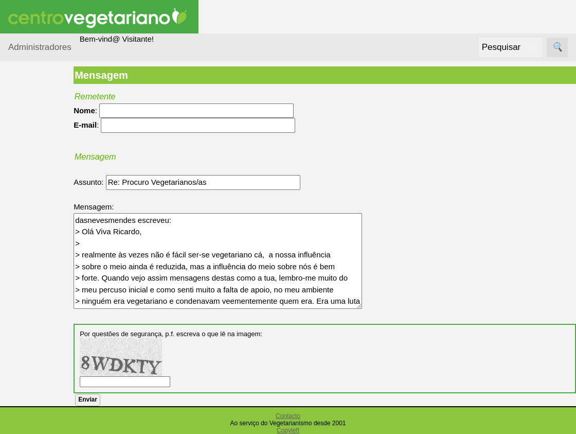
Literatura (49, 406)
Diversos (35, 219)
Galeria (45, 389)
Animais (34, 167)
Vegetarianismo (59, 294)
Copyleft (288, 430)
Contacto (288, 416)
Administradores (39, 47)
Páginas (22, 265)
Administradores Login (46, 82)
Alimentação (42, 128)
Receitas (48, 311)
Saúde (32, 238)
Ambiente (37, 148)
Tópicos (21, 102)
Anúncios (49, 327)
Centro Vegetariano (41, 193)
